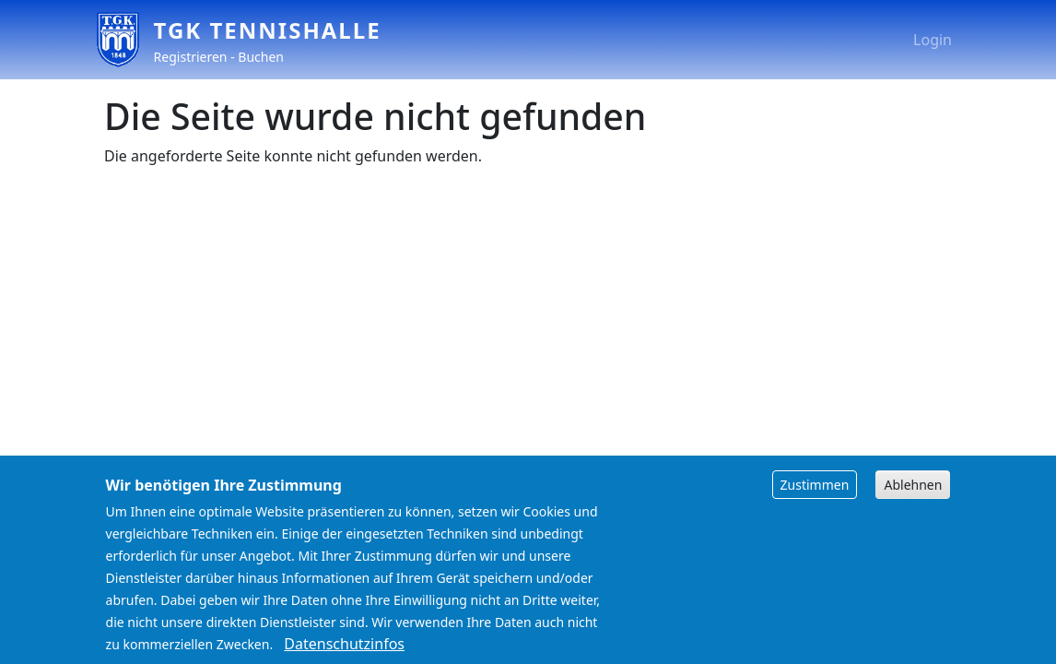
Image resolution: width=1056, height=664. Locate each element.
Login (932, 40)
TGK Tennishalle (267, 30)
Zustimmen (815, 497)
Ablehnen (913, 497)
